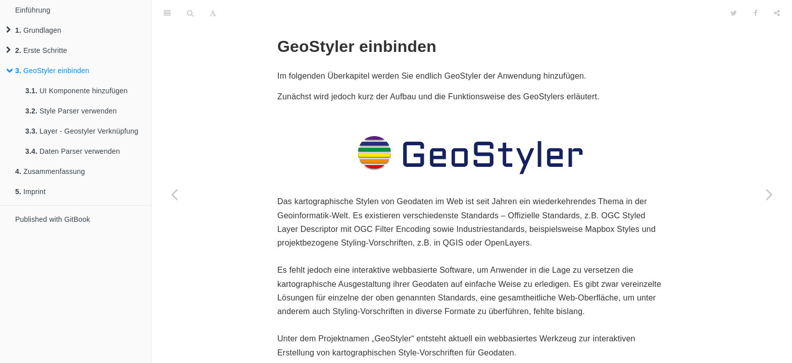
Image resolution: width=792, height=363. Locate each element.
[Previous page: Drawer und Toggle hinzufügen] (174, 194)
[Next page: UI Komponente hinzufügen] (769, 194)
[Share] (777, 12)
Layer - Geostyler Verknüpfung (81, 131)
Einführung (33, 10)
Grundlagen (33, 30)
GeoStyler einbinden (47, 71)
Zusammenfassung (50, 171)
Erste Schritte (36, 50)
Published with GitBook (52, 219)
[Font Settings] (213, 12)
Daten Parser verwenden (72, 151)
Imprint (30, 192)
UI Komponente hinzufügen (76, 91)
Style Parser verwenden (71, 111)
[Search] (190, 12)
